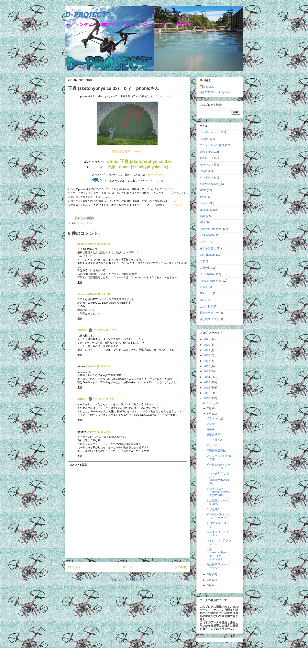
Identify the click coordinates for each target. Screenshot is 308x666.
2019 (207, 350)
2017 (207, 360)
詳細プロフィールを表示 (215, 92)
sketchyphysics (85, 223)
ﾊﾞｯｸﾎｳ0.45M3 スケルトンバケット (218, 516)
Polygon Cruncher (211, 280)
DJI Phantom (207, 254)
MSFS (203, 299)
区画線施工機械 (216, 450)
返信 (79, 282)
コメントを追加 (78, 464)
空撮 (202, 216)
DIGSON (82, 330)
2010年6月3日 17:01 (98, 294)
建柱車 (210, 429)
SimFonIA (206, 151)
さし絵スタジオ (209, 319)
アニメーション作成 (212, 145)
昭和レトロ (206, 158)
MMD (203, 190)
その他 (204, 138)
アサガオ (211, 445)
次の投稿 (74, 567)
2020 (207, 344)
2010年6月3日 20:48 (98, 366)
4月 (209, 579)
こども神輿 (206, 306)
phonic (81, 243)
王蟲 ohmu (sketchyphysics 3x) (137, 167)
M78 (202, 222)
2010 (207, 398)
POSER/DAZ (207, 274)
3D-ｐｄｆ (206, 293)
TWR (203, 196)
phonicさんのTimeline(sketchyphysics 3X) (218, 492)
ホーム (127, 567)
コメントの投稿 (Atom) (131, 579)
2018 (207, 355)
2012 (207, 387)
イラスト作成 (214, 418)
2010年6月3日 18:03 (105, 330)
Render (204, 203)
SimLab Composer (211, 229)
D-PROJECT (85, 14)
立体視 (204, 286)
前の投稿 (180, 567)
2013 (207, 382)
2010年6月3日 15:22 (98, 243)
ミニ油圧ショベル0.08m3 (217, 502)
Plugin (203, 171)
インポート (206, 177)
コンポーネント (209, 132)
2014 (207, 376)
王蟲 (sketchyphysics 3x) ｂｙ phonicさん (217, 554)
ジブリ (204, 241)
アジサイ (211, 423)
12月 (210, 403)
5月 (209, 574)
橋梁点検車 (213, 434)
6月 (209, 413)
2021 (207, 339)
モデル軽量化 (208, 248)
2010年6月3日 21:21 (105, 399)
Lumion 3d (206, 209)
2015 (207, 371)
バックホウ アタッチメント (218, 542)
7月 (209, 408)
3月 (209, 585)
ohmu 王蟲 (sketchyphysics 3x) (139, 161)
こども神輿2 (214, 439)
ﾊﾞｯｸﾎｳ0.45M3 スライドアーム (218, 466)
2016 (207, 366)
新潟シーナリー (209, 312)
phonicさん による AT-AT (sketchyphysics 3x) (217, 478)
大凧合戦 (205, 267)
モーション (206, 164)
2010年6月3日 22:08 (98, 431)
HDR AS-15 (207, 235)
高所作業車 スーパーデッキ (217, 566)
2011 (207, 392)
